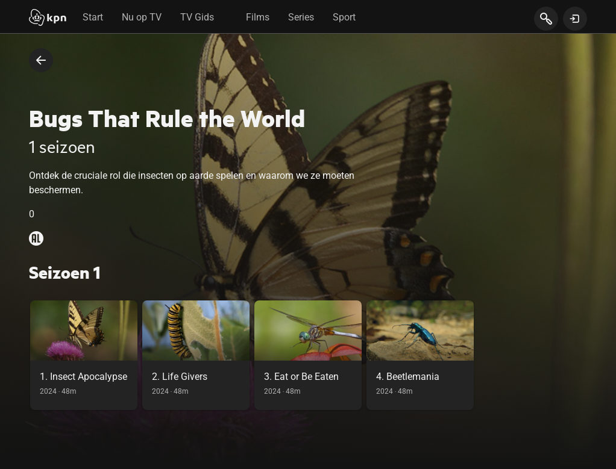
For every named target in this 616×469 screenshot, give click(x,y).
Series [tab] (301, 17)
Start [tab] (93, 17)
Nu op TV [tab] (142, 17)
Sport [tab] (344, 17)
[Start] (48, 19)
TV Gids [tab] (197, 17)
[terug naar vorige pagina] (41, 60)
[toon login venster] (575, 19)
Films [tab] (257, 17)
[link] (83, 355)
